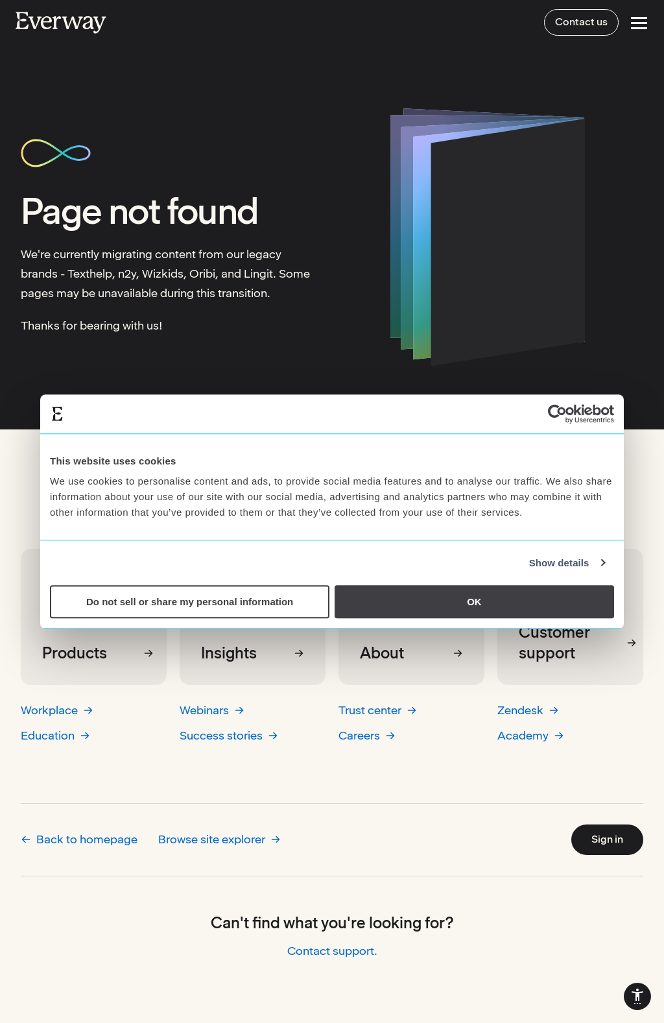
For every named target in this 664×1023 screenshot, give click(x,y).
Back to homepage (79, 839)
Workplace (57, 710)
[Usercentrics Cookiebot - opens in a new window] (557, 414)
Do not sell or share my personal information (189, 601)
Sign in (607, 839)
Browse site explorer (219, 839)
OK (474, 601)
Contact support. (332, 950)
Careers (367, 735)
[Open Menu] (639, 23)
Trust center (377, 710)
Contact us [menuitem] (581, 22)
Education (55, 735)
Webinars (212, 710)
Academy (530, 735)
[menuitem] (637, 996)
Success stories (229, 735)
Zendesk (528, 710)
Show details (559, 562)
